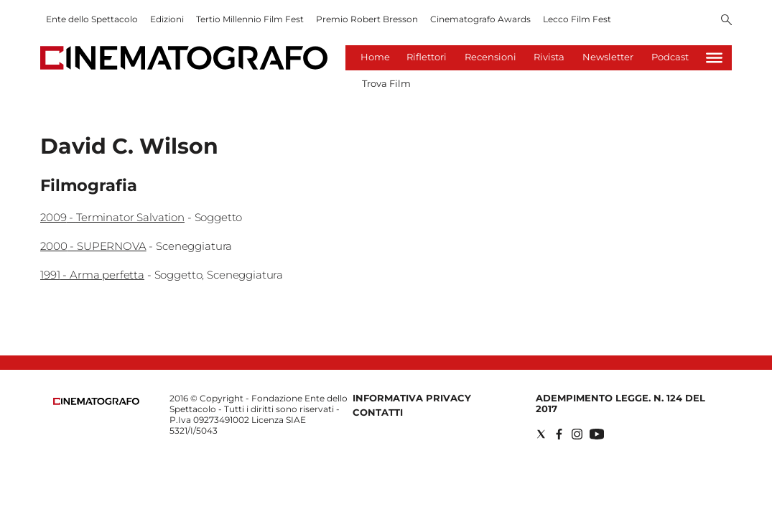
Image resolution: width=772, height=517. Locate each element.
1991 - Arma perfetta (92, 274)
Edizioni (167, 19)
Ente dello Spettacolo (92, 19)
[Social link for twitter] (541, 434)
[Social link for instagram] (577, 434)
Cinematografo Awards (480, 19)
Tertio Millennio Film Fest (250, 19)
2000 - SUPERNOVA (93, 246)
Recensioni (490, 56)
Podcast (670, 56)
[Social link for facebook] (559, 434)
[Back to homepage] (96, 401)
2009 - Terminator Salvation (112, 217)
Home (375, 56)
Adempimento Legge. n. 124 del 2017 (620, 403)
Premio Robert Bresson (367, 19)
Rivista (549, 56)
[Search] (726, 20)
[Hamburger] (714, 58)
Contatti (378, 412)
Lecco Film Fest (577, 19)
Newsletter (607, 56)
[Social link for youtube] (597, 434)
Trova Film (386, 83)
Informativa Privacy (412, 398)
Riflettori (426, 56)
